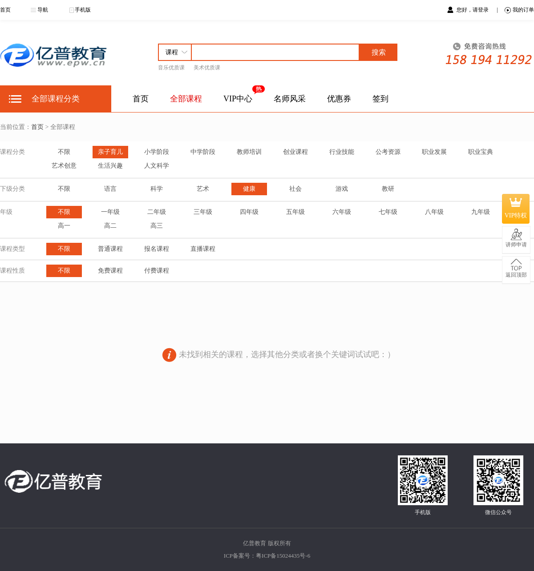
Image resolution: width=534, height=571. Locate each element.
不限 (64, 152)
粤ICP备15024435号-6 (283, 555)
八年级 (434, 212)
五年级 (295, 212)
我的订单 (519, 10)
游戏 (342, 188)
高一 (64, 225)
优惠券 (339, 98)
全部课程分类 (56, 98)
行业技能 (341, 152)
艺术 (203, 188)
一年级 (110, 212)
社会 (295, 188)
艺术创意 (64, 165)
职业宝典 (480, 152)
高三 (156, 225)
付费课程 (156, 270)
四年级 (249, 212)
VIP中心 (237, 98)
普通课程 (110, 248)
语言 (110, 188)
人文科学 (156, 165)
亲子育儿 (110, 152)
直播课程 (202, 248)
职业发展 (434, 152)
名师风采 (290, 98)
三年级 (203, 212)
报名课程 (156, 248)
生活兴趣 (110, 165)
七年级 (388, 212)
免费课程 (110, 270)
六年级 (341, 212)
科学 (156, 188)
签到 (380, 98)
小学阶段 (156, 152)
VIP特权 (516, 208)
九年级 (480, 212)
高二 (110, 225)
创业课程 (295, 152)
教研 (388, 188)
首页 (5, 10)
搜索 (379, 52)
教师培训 (249, 152)
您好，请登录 (473, 10)
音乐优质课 (171, 67)
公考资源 (388, 152)
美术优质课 (207, 67)
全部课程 (186, 98)
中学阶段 (202, 152)
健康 (249, 188)
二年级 (156, 212)
